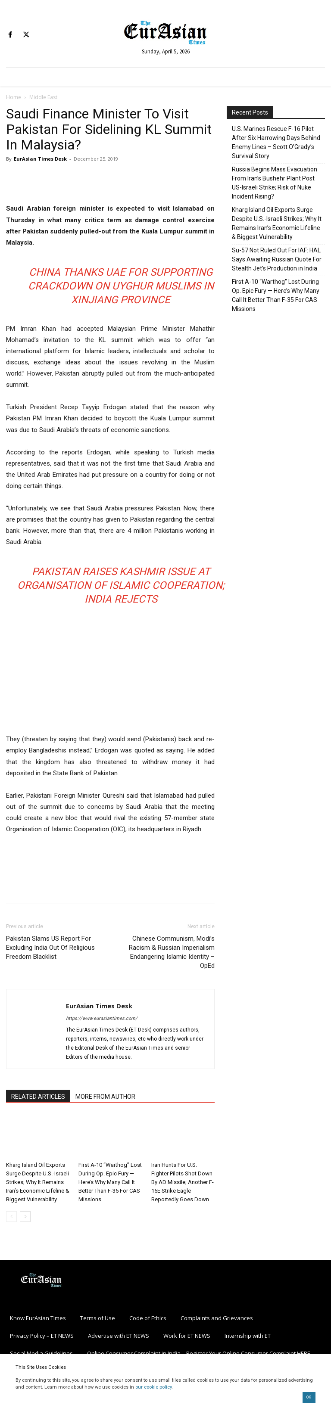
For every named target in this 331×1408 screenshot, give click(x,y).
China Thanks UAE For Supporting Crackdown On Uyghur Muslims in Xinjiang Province (121, 286)
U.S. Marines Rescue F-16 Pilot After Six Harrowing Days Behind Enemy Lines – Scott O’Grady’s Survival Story (276, 142)
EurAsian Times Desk (40, 158)
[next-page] (25, 1216)
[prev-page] (11, 1216)
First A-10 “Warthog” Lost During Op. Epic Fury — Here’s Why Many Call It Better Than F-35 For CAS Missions (110, 1182)
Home (13, 97)
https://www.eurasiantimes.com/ (101, 1018)
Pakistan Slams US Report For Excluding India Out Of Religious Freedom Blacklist (50, 947)
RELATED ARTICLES (38, 1096)
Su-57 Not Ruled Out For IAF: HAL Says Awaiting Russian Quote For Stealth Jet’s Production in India (277, 259)
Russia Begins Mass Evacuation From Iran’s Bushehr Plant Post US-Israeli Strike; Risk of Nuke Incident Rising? (274, 183)
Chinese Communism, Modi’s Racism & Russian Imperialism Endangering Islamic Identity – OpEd (172, 952)
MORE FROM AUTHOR (105, 1096)
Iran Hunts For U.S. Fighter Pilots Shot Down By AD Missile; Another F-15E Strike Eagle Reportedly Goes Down (182, 1182)
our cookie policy (153, 1387)
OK (308, 1397)
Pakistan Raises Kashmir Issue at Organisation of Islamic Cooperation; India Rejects (121, 585)
